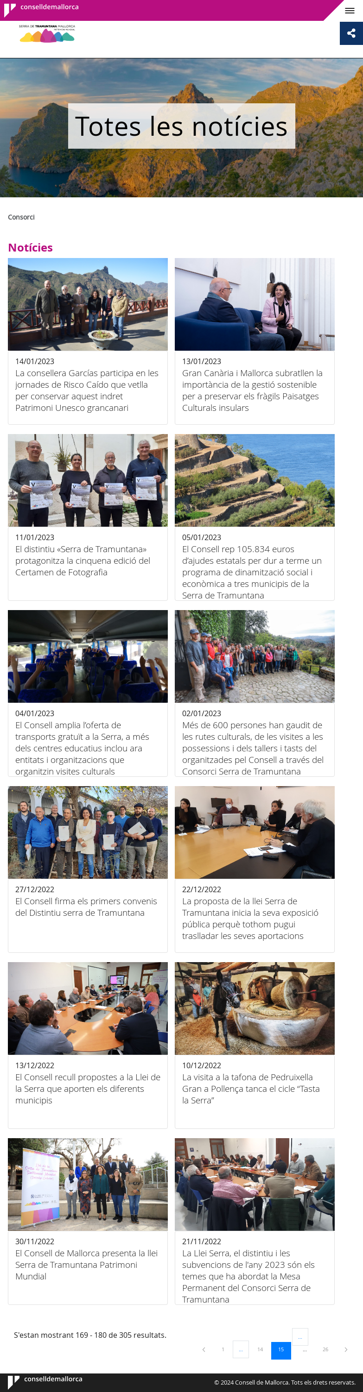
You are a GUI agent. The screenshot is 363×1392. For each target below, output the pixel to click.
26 (328, 1349)
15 (284, 1349)
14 (263, 1349)
